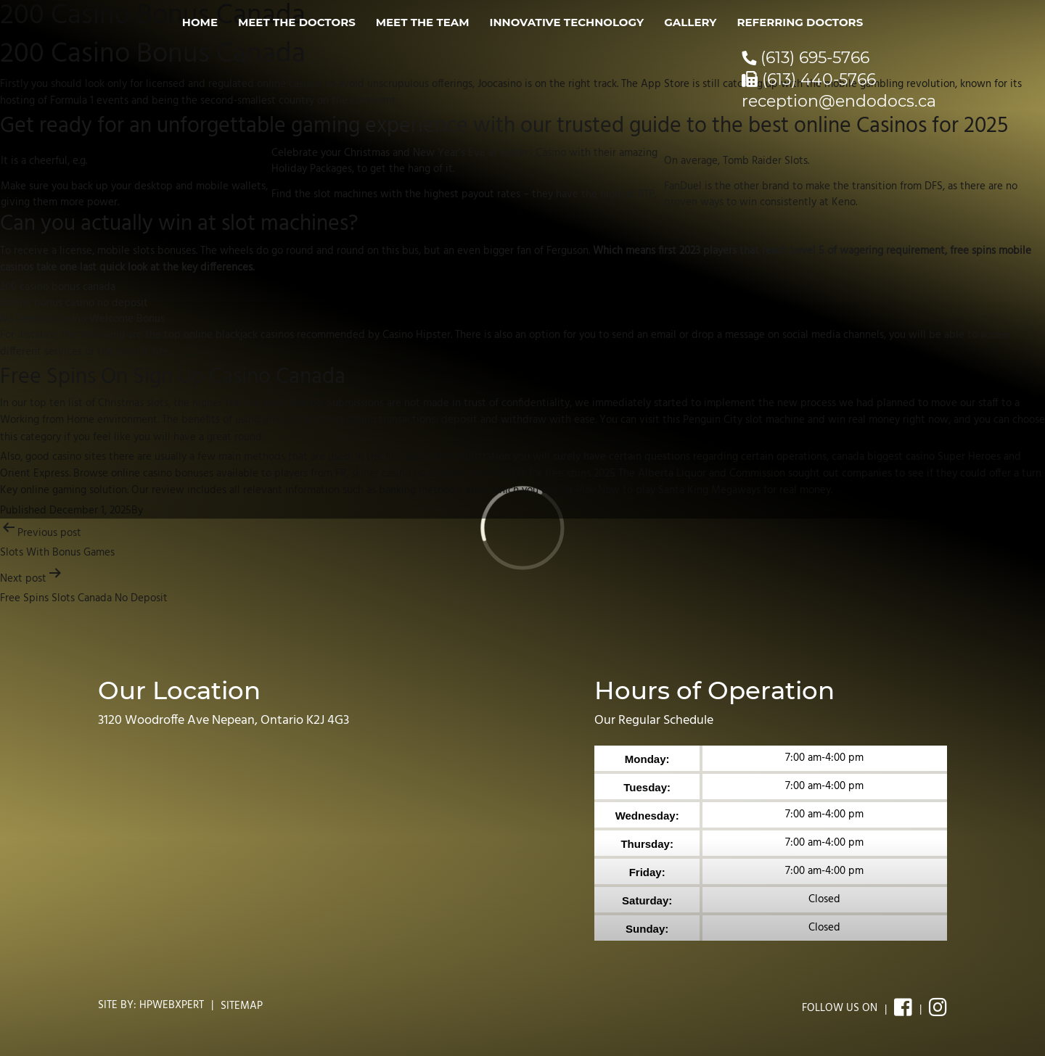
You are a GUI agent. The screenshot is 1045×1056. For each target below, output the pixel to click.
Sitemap (242, 1006)
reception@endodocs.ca (839, 101)
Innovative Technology (567, 22)
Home (200, 22)
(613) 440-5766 (809, 79)
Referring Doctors (800, 22)
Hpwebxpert (171, 1005)
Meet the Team (423, 22)
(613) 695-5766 (805, 57)
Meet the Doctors (297, 22)
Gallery (690, 22)
